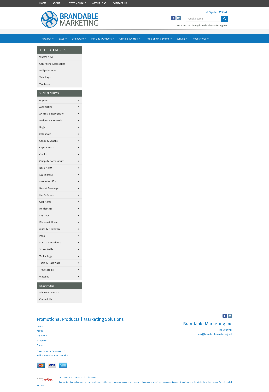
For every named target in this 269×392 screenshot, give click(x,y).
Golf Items (45, 201)
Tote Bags (45, 77)
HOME (42, 3)
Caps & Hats (46, 147)
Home (40, 326)
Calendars (45, 134)
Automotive (45, 106)
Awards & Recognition (51, 113)
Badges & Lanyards (50, 120)
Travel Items (46, 269)
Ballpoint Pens (47, 70)
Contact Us (45, 299)
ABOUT (56, 3)
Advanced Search (49, 292)
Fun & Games (46, 195)
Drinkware (79, 38)
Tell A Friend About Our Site (52, 355)
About (40, 331)
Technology (45, 256)
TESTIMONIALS (77, 3)
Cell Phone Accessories (52, 63)
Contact (40, 345)
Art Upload (42, 340)
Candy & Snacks (48, 140)
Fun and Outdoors (102, 38)
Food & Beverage (49, 188)
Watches (44, 276)
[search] (224, 19)
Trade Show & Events (158, 38)
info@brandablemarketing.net (209, 25)
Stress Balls (46, 249)
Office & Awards (129, 38)
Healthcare (45, 208)
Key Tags (44, 215)
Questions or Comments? (51, 351)
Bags (63, 38)
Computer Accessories (51, 161)
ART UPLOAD (99, 3)
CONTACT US (120, 3)
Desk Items (45, 167)
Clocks (43, 154)
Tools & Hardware (49, 262)
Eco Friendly (46, 174)
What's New (46, 57)
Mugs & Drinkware (50, 229)
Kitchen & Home (48, 222)
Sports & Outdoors (50, 242)
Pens (42, 235)
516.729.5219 (183, 25)
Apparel (48, 38)
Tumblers (44, 84)
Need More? (200, 38)
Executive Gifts (47, 181)
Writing (182, 38)
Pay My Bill (42, 335)
